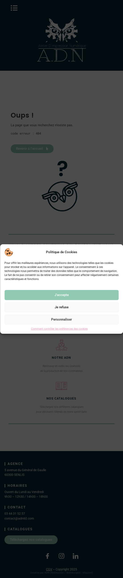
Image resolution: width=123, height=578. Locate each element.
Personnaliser (61, 319)
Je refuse (62, 307)
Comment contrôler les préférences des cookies (59, 328)
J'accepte (61, 295)
